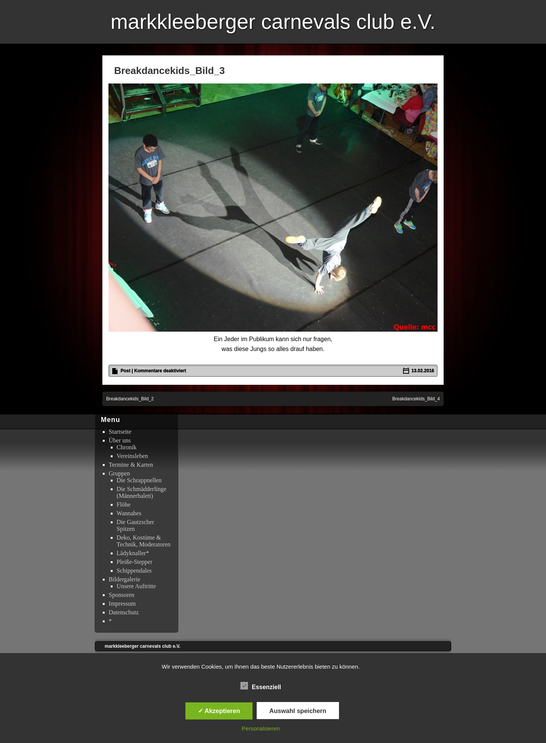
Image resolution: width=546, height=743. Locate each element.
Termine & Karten (131, 464)
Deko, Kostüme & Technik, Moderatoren (144, 541)
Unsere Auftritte (136, 586)
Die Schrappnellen (139, 480)
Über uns (120, 440)
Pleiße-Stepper (134, 562)
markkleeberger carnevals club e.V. (272, 21)
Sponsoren (122, 595)
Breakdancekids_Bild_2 (130, 398)
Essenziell (260, 686)
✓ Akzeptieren (219, 710)
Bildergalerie (124, 579)
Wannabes (129, 513)
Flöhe (123, 504)
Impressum (122, 603)
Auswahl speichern (297, 710)
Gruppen (119, 473)
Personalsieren (261, 728)
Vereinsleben (132, 456)
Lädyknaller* (133, 553)
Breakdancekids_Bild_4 (416, 398)
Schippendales (134, 570)
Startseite (120, 431)
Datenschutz (124, 612)
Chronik (126, 447)
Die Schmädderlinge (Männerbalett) (141, 492)
